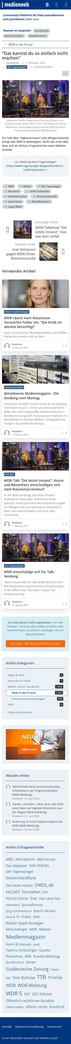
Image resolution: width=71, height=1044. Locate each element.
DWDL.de (44, 885)
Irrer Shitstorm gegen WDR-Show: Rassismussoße (21, 254)
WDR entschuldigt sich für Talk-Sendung (29, 574)
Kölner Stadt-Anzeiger (25, 923)
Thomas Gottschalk (44, 196)
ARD (9, 859)
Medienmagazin (25, 936)
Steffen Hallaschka (37, 191)
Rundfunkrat (15, 962)
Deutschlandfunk (21, 877)
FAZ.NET (13, 891)
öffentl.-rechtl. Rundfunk (45, 1006)
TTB (41, 977)
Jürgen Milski (13, 206)
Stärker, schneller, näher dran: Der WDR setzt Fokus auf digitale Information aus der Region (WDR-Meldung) (37, 808)
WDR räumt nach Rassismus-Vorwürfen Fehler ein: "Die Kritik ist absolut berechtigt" (33, 322)
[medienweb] (15, 5)
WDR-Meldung (32, 985)
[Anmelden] (56, 5)
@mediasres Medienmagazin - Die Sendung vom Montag (31, 395)
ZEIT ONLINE (42, 994)
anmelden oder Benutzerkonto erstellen (35, 643)
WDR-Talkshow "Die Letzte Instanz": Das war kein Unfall (51, 231)
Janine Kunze (13, 201)
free (33, 898)
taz (8, 977)
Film (45, 892)
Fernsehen (31, 891)
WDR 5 (14, 993)
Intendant (13, 905)
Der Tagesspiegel (48, 186)
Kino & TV (13, 917)
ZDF (27, 994)
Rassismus (12, 191)
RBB (28, 956)
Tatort (54, 969)
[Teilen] (65, 73)
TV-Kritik (55, 977)
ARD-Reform (25, 859)
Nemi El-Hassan (18, 944)
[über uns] (32, 19)
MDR (33, 929)
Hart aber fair (49, 898)
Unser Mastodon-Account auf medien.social (29, 1038)
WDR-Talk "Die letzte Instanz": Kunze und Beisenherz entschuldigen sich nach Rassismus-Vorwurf (34, 485)
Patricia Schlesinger (21, 950)
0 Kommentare (43, 67)
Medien (25, 186)
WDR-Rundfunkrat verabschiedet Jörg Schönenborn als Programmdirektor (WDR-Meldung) (36, 790)
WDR (8, 186)
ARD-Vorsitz (46, 859)
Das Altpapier (16, 865)
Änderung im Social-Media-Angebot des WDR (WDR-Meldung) (37, 823)
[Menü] (66, 5)
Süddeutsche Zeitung (27, 969)
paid (36, 944)
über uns (29, 749)
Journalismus (32, 904)
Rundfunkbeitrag (46, 956)
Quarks (44, 950)
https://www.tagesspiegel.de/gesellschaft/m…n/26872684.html (35, 168)
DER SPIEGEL (39, 865)
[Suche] (47, 5)
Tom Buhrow (23, 977)
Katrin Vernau (44, 911)
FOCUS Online (17, 898)
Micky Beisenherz (38, 201)
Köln (36, 916)
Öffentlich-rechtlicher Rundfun (30, 1000)
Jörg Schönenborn (14, 35)
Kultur (26, 916)
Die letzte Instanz (15, 196)
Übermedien (15, 1007)
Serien (31, 962)
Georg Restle (41, 30)
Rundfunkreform (37, 35)
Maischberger (17, 929)
